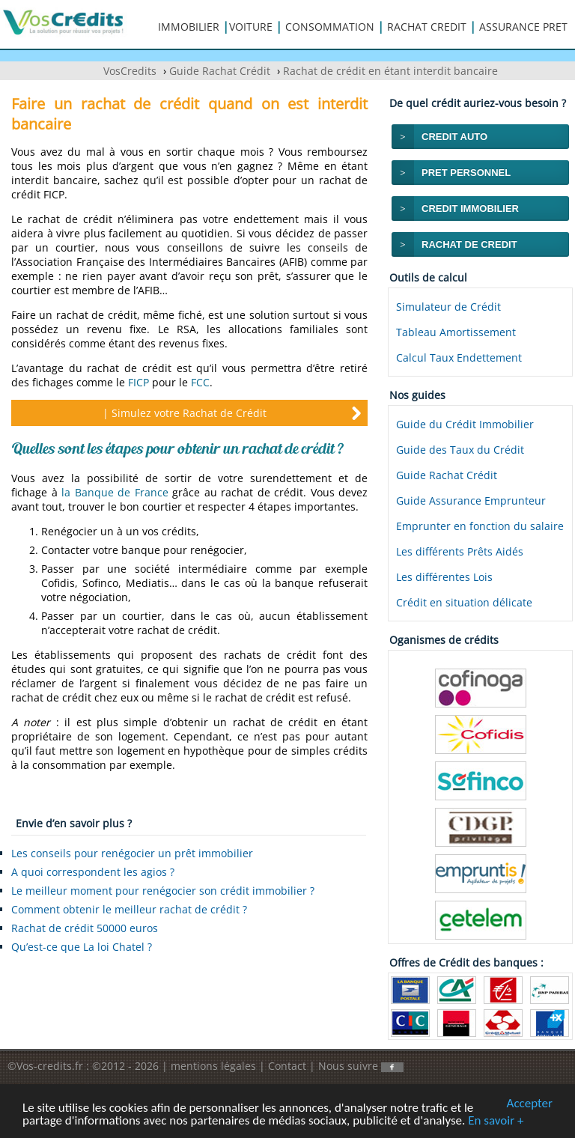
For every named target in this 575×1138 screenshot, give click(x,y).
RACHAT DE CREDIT (469, 244)
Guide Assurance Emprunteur (471, 500)
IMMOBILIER (188, 26)
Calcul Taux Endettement (459, 357)
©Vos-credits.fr (46, 1066)
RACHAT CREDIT (426, 26)
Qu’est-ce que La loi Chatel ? (81, 947)
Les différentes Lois (444, 577)
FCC (200, 382)
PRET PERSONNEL (466, 172)
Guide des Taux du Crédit (460, 449)
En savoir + (495, 1121)
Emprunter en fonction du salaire (480, 526)
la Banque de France (114, 492)
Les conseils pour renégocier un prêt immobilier (132, 853)
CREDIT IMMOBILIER (470, 208)
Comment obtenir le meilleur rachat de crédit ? (129, 909)
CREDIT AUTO (454, 136)
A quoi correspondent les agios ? (92, 872)
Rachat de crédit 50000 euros (84, 928)
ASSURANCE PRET (523, 26)
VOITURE (251, 26)
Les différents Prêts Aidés (459, 551)
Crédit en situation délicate (464, 602)
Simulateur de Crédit (448, 306)
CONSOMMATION (329, 26)
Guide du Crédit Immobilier (465, 424)
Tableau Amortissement (456, 332)
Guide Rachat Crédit (446, 475)
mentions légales (213, 1066)
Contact (287, 1066)
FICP (138, 382)
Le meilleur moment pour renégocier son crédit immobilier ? (162, 890)
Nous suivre (361, 1066)
